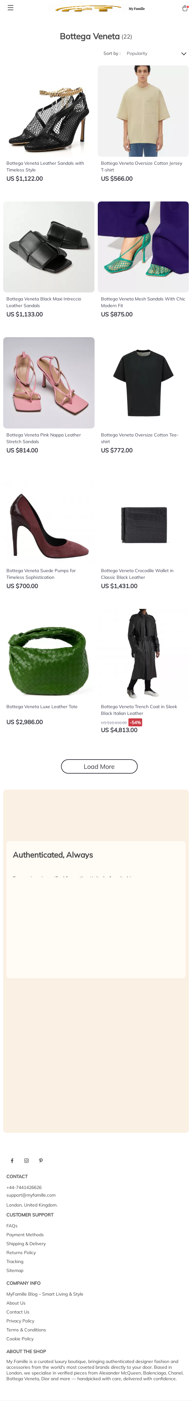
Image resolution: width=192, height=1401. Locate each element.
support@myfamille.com (31, 1195)
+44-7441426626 (24, 1187)
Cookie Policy (20, 1339)
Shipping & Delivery (26, 1243)
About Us (16, 1303)
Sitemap (14, 1270)
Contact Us (17, 1312)
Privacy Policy (20, 1321)
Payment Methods (25, 1235)
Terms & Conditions (26, 1330)
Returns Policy (21, 1252)
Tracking (14, 1261)
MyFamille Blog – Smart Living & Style (44, 1294)
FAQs (12, 1226)
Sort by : (112, 53)
